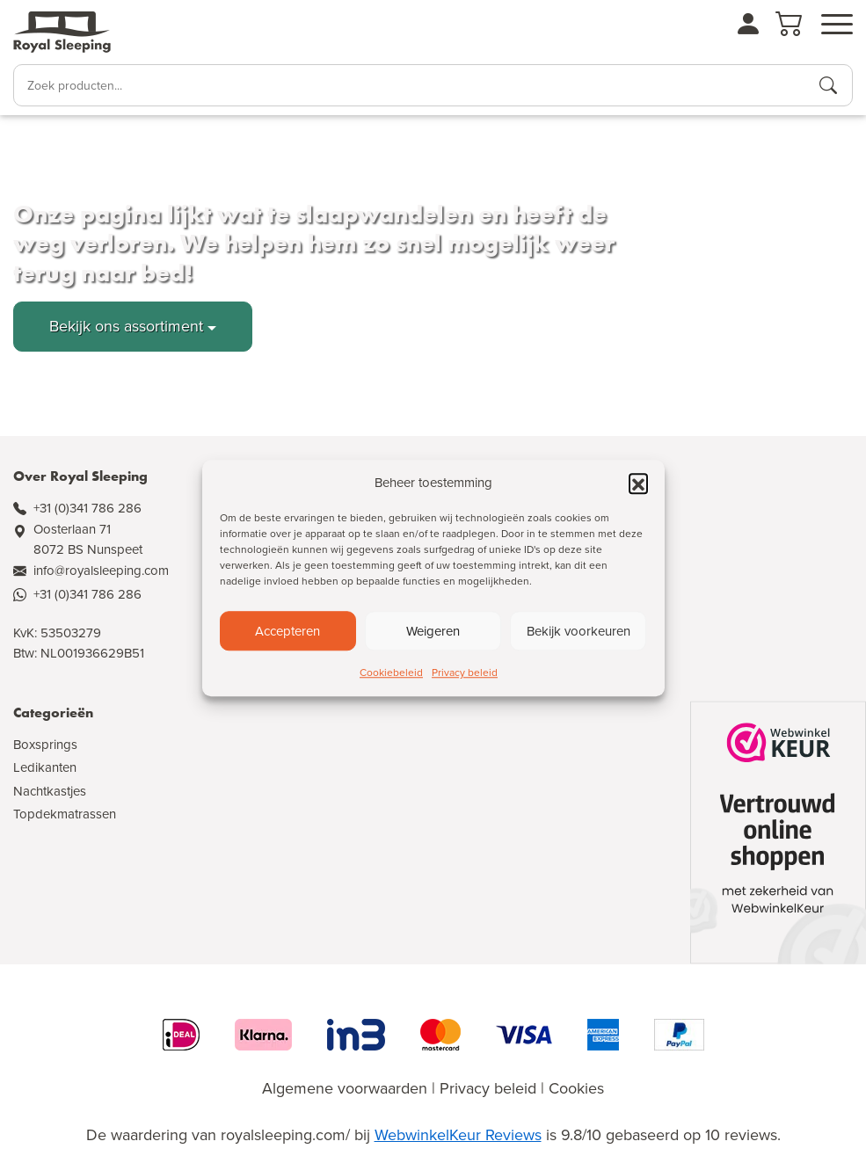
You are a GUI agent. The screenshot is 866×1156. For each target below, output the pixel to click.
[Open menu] (837, 24)
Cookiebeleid (391, 672)
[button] (638, 482)
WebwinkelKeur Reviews (458, 1134)
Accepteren (287, 631)
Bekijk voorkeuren (578, 631)
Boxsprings (45, 744)
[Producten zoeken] (828, 85)
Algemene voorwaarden (344, 1088)
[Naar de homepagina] (62, 32)
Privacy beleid (465, 672)
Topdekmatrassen (64, 814)
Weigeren (433, 631)
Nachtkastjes (49, 791)
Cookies (576, 1088)
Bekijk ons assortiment (126, 326)
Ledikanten (44, 767)
